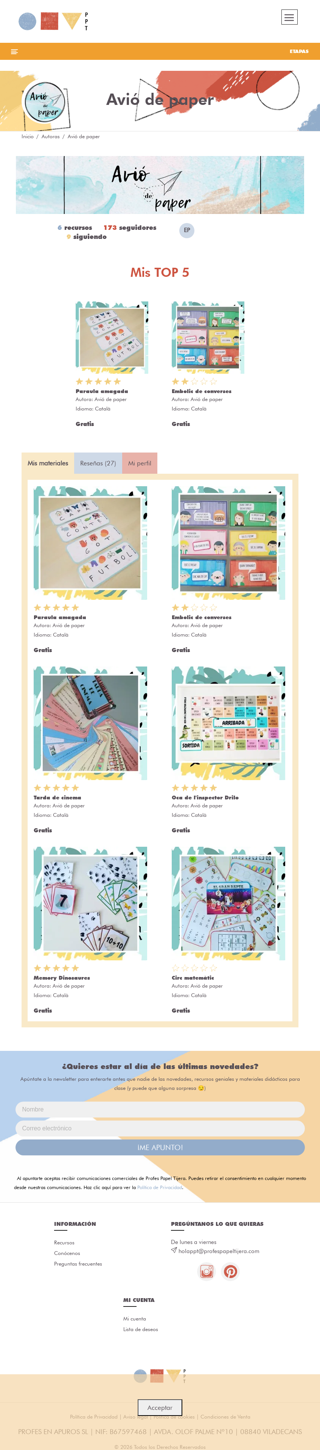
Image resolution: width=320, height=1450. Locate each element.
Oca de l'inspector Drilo (205, 797)
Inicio (28, 136)
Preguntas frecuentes (78, 1264)
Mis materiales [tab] (48, 463)
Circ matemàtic (193, 978)
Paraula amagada (102, 391)
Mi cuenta (134, 1319)
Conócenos (67, 1253)
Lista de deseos (140, 1329)
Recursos (64, 1242)
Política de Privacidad (159, 1187)
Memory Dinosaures (62, 978)
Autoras (51, 136)
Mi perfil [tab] (139, 463)
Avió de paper (111, 399)
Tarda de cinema (57, 797)
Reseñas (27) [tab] (98, 463)
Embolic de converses (201, 391)
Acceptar (160, 1407)
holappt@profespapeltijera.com (219, 1251)
